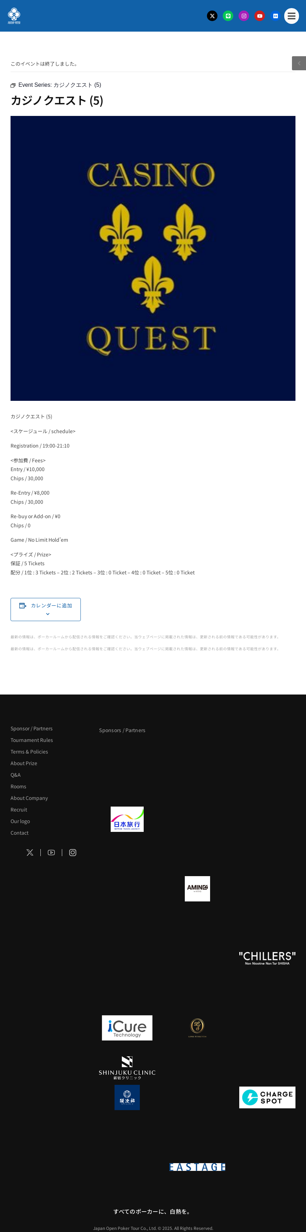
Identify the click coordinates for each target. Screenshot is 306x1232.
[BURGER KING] (127, 889)
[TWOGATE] (267, 819)
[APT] (127, 750)
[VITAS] (197, 889)
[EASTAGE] (197, 1167)
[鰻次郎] (127, 1097)
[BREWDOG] (127, 859)
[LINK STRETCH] (197, 1028)
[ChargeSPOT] (267, 1097)
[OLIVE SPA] (267, 1028)
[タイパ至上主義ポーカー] (127, 790)
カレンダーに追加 (51, 605)
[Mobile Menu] (291, 16)
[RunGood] (197, 958)
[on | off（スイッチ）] (127, 1167)
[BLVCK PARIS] (197, 750)
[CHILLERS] (267, 958)
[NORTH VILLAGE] (197, 1097)
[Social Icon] (30, 853)
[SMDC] (127, 1137)
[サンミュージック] (267, 750)
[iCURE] (127, 1028)
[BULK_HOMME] (127, 998)
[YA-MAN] (127, 929)
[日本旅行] (127, 819)
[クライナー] (267, 889)
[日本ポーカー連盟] (267, 1167)
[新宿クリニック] (127, 1068)
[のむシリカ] (127, 958)
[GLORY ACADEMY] (197, 819)
